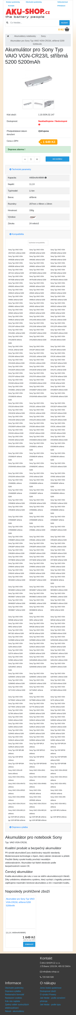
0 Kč (61, 29)
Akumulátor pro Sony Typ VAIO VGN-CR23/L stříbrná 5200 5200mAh (20, 902)
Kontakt (11, 6)
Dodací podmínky (13, 2)
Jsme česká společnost (50, 988)
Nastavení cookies (13, 998)
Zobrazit (29, 944)
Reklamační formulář (14, 994)
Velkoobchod (62, 2)
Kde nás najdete (12, 1001)
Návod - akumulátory (14, 1011)
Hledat (64, 23)
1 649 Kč (49, 142)
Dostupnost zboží (48, 991)
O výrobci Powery (48, 994)
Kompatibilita (17, 234)
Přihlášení (61, 6)
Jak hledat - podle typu (50, 1004)
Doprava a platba (19, 827)
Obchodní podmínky (34, 2)
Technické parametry (20, 169)
